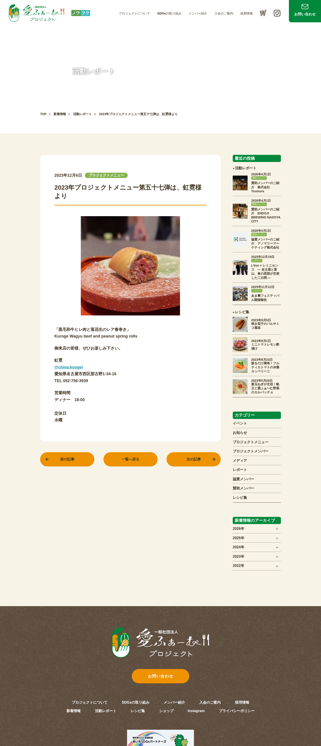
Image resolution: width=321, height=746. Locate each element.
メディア (240, 460)
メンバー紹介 (198, 13)
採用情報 (246, 13)
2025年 (238, 538)
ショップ (166, 711)
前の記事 (67, 459)
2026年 (238, 528)
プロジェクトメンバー (250, 451)
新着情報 (60, 114)
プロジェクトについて (134, 13)
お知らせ (240, 433)
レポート (240, 470)
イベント (240, 423)
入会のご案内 (223, 13)
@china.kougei (68, 367)
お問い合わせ (305, 14)
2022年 (238, 566)
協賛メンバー (243, 479)
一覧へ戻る (130, 459)
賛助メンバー (243, 488)
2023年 (238, 556)
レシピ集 (240, 497)
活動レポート (82, 114)
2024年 (238, 547)
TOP (43, 114)
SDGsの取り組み (169, 13)
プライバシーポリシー (237, 711)
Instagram (196, 711)
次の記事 (194, 459)
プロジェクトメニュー (250, 442)
